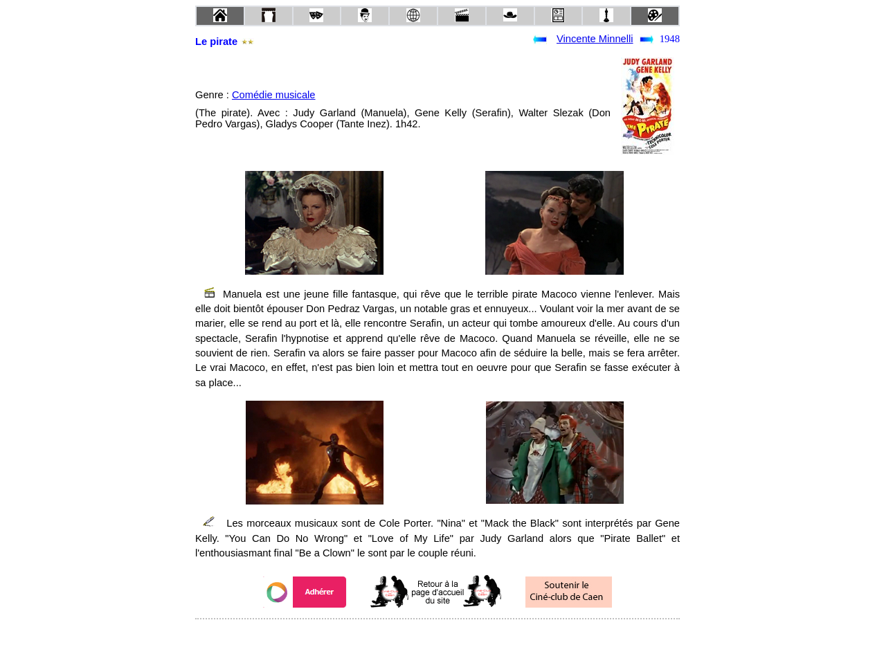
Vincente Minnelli (595, 38)
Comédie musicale (274, 94)
